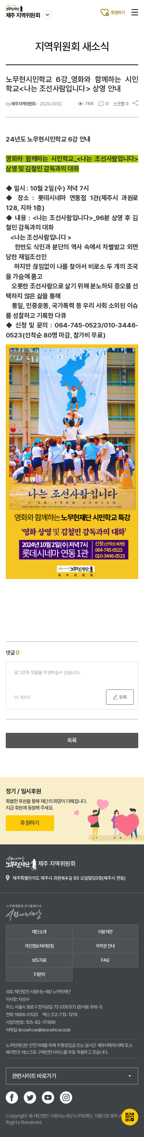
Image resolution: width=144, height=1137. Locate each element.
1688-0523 (26, 1014)
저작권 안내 (105, 946)
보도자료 (39, 960)
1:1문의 (39, 974)
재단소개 (39, 932)
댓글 (12, 653)
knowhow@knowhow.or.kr (44, 1030)
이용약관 (105, 932)
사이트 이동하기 (47, 11)
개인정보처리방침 (39, 946)
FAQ (105, 960)
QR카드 (129, 1117)
